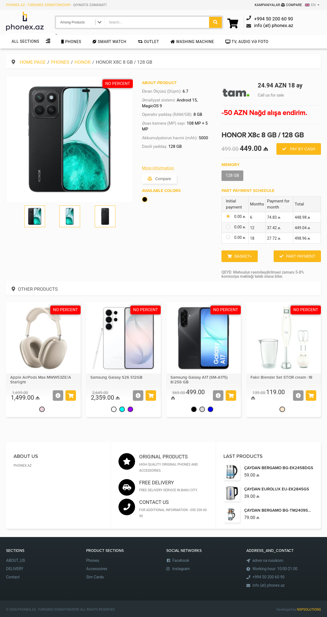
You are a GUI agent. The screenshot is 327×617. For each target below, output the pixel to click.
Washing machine (192, 41)
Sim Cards (95, 577)
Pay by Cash (302, 149)
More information (158, 167)
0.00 (239, 216)
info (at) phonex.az (268, 585)
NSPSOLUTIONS (309, 609)
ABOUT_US (15, 560)
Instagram (181, 569)
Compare (291, 5)
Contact (13, 577)
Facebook (180, 560)
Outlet (148, 41)
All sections (25, 41)
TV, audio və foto (246, 41)
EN (310, 5)
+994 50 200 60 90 (268, 577)
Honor (83, 62)
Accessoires (96, 569)
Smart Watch (109, 41)
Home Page (33, 62)
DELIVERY (14, 569)
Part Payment (300, 256)
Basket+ (243, 256)
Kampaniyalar (268, 5)
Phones (71, 41)
